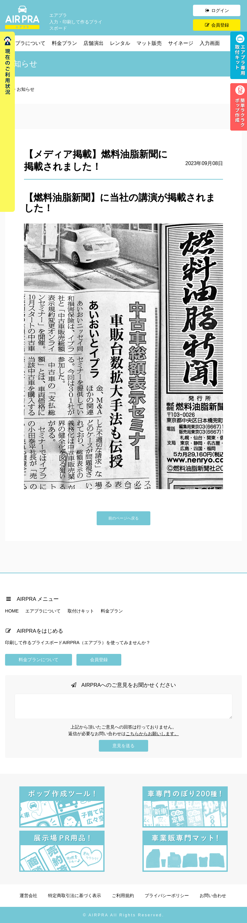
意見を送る (123, 745)
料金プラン (64, 43)
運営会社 (28, 895)
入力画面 (210, 43)
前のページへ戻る (123, 518)
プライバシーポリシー (167, 895)
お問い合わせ (213, 895)
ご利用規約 (123, 895)
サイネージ (180, 43)
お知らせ (25, 89)
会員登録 (216, 25)
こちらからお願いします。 (152, 733)
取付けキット (81, 610)
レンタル (120, 43)
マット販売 (149, 43)
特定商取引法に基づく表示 (74, 895)
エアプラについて (25, 43)
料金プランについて (38, 659)
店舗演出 (93, 43)
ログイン (216, 10)
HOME (12, 610)
